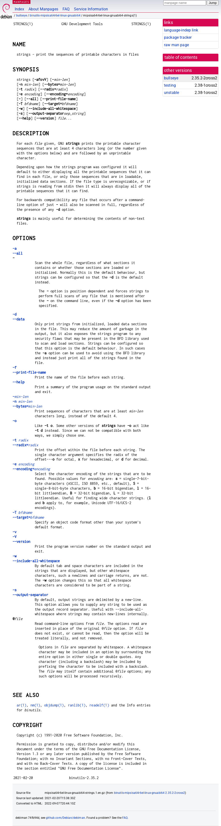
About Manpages (43, 9)
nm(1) (35, 705)
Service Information (91, 9)
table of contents (181, 57)
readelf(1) (99, 705)
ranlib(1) (77, 705)
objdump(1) (54, 705)
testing (170, 85)
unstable (171, 92)
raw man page (176, 45)
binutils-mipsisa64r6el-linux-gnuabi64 (55, 15)
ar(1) (22, 705)
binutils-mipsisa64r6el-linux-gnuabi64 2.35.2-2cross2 (149, 793)
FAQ (66, 9)
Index (19, 9)
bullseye (21, 15)
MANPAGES (21, 1)
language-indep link (181, 30)
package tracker (178, 37)
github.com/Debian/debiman (65, 817)
